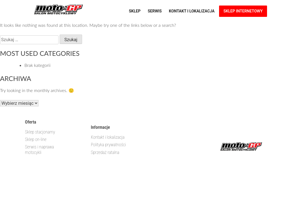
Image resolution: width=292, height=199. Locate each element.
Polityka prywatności (108, 144)
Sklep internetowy (243, 11)
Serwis (155, 11)
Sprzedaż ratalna (105, 152)
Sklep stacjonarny (40, 132)
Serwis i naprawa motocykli (39, 149)
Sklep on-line (36, 139)
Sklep (135, 11)
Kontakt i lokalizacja (192, 11)
